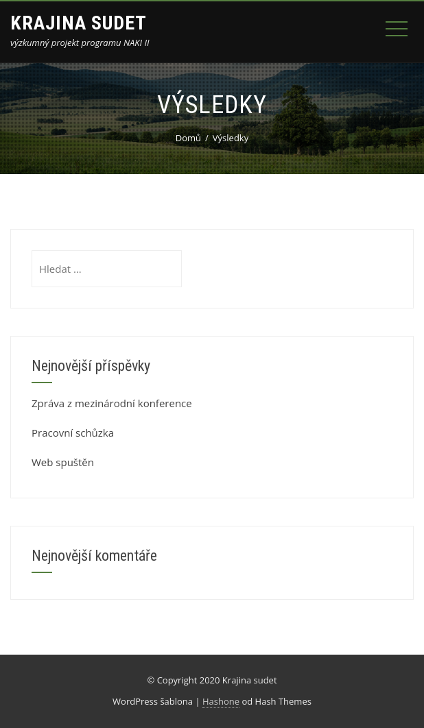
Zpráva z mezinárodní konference (112, 403)
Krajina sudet (78, 23)
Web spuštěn (63, 462)
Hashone (220, 701)
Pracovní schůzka (73, 432)
